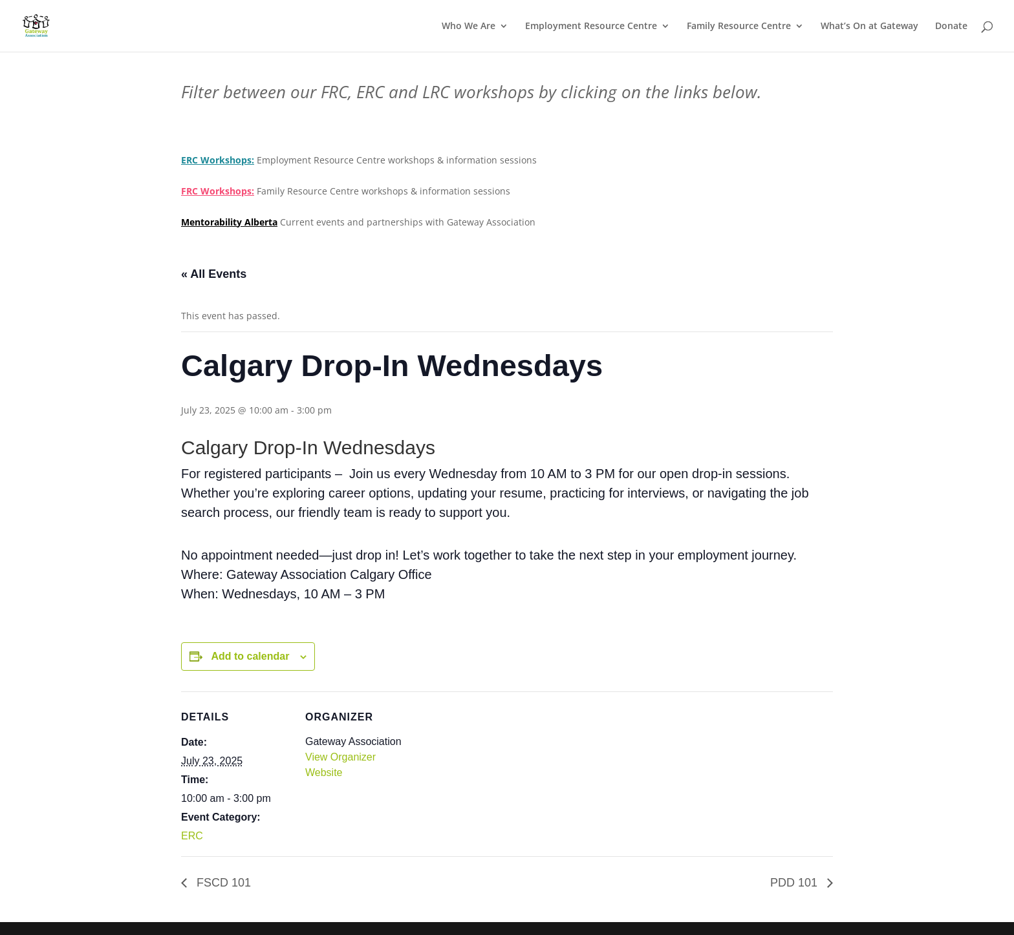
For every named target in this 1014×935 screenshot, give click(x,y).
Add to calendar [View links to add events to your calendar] (250, 656)
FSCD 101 (222, 882)
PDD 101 (795, 882)
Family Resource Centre (739, 26)
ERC (192, 835)
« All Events (213, 274)
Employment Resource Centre (591, 26)
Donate (951, 26)
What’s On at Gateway (869, 26)
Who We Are (468, 26)
